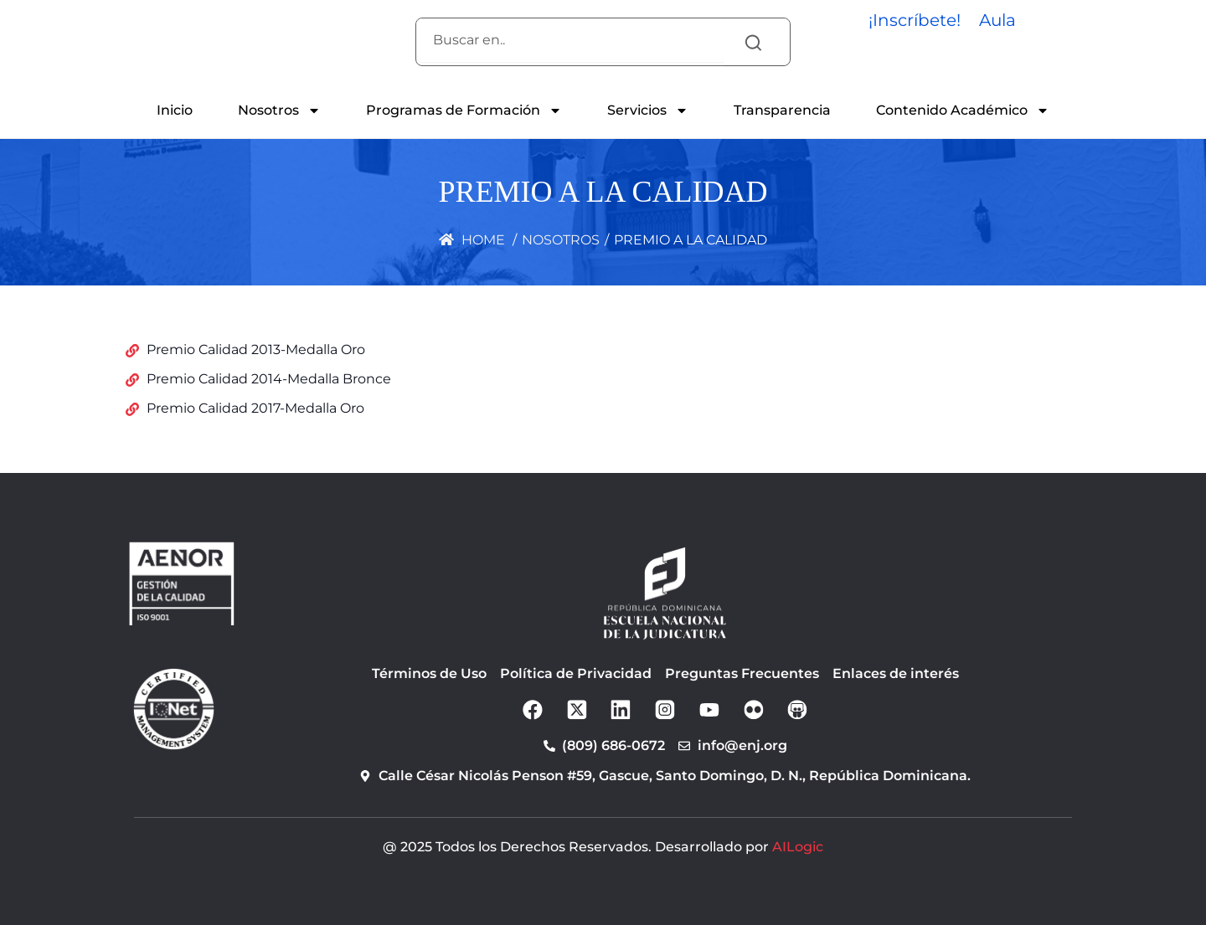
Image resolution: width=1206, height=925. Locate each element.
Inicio (175, 110)
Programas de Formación (464, 110)
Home (472, 240)
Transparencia (782, 110)
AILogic (797, 847)
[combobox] (570, 40)
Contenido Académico (962, 110)
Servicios (647, 110)
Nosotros (279, 110)
